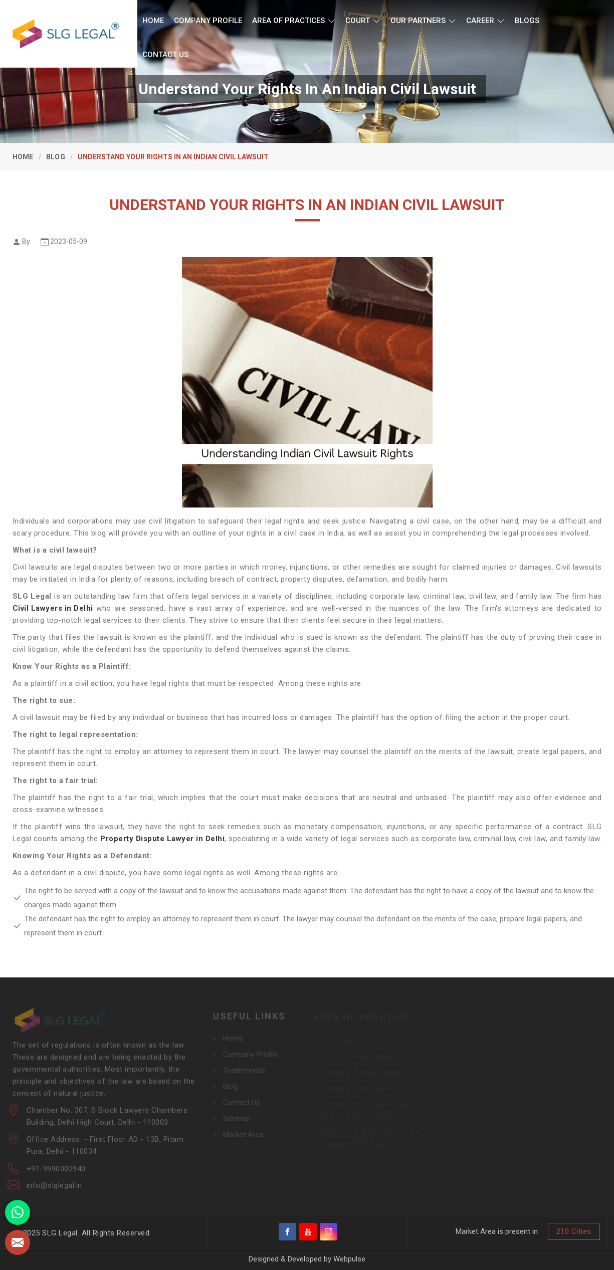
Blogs (527, 20)
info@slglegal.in (54, 1189)
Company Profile (208, 20)
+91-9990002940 (56, 1172)
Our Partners (423, 21)
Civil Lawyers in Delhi (53, 608)
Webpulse (349, 1258)
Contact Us (165, 54)
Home (153, 20)
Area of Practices (293, 21)
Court (362, 21)
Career (485, 21)
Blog (55, 157)
